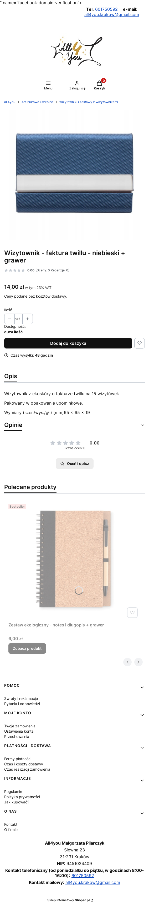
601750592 (106, 9)
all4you (9, 102)
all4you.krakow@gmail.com (111, 14)
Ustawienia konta (19, 731)
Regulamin (13, 791)
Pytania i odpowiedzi (22, 703)
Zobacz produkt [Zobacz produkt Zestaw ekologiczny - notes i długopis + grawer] (27, 648)
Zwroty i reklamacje (21, 698)
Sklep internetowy (68, 900)
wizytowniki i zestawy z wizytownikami (88, 102)
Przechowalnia (16, 736)
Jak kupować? (16, 802)
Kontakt (10, 824)
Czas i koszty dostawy (23, 764)
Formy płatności (17, 758)
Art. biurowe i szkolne (37, 102)
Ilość (8, 310)
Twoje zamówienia (19, 726)
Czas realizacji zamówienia (27, 769)
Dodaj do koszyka (68, 343)
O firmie (11, 829)
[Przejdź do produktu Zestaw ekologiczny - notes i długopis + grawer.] (74, 561)
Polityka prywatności (22, 797)
